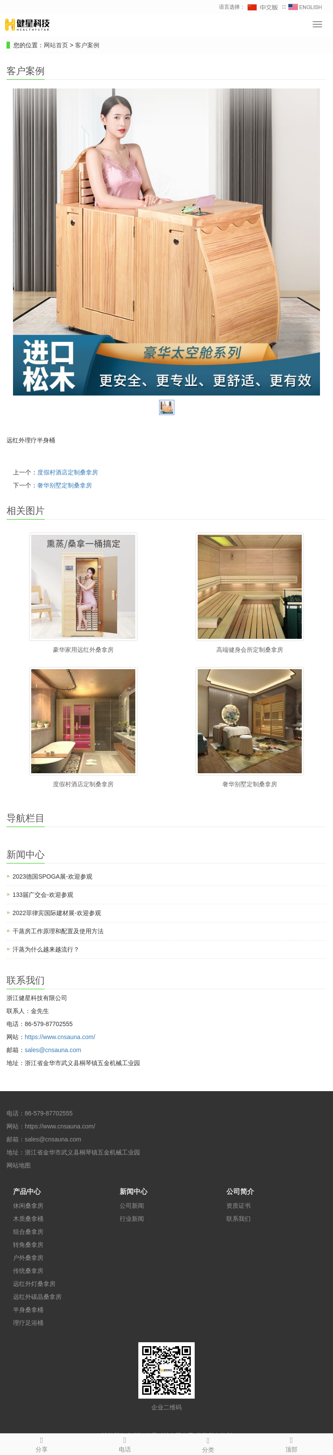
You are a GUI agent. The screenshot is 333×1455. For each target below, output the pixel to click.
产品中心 (27, 1191)
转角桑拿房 (28, 1244)
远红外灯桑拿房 (34, 1283)
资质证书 (238, 1205)
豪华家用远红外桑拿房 (83, 649)
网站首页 (56, 45)
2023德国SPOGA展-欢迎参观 (52, 876)
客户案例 (87, 45)
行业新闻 (132, 1218)
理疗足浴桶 (28, 1322)
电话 (124, 1443)
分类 (208, 1443)
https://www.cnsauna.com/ (60, 1036)
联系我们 (238, 1218)
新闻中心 (133, 1191)
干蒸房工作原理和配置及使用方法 (58, 931)
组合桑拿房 (28, 1231)
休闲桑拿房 (28, 1205)
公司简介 (240, 1191)
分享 (41, 1443)
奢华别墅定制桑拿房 (64, 485)
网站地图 (19, 1165)
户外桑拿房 (28, 1257)
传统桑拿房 (28, 1270)
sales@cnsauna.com (53, 1049)
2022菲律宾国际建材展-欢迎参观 (57, 912)
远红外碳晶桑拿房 (37, 1296)
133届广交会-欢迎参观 (43, 894)
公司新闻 (132, 1205)
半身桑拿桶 (28, 1309)
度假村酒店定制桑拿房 (67, 472)
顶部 (291, 1443)
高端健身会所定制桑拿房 (249, 649)
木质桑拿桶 (28, 1218)
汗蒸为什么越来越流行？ (46, 949)
